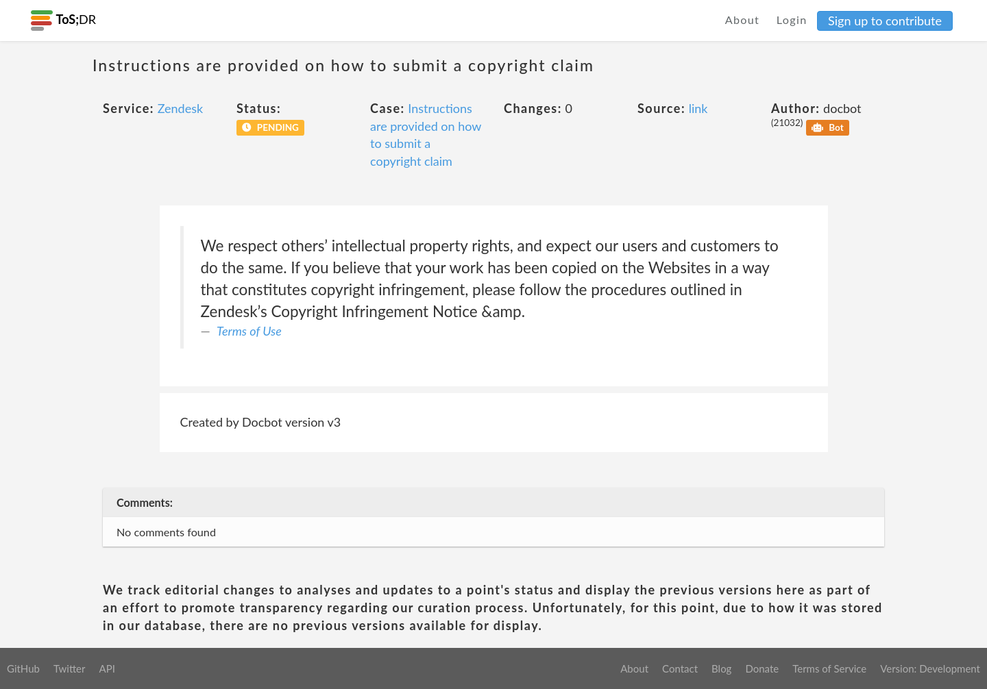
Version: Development (930, 668)
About (742, 19)
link (698, 108)
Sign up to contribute (885, 20)
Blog (721, 668)
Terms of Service (829, 668)
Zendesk (180, 108)
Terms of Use (249, 330)
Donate (762, 668)
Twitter (69, 668)
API (106, 668)
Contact (680, 668)
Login (792, 19)
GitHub (23, 668)
